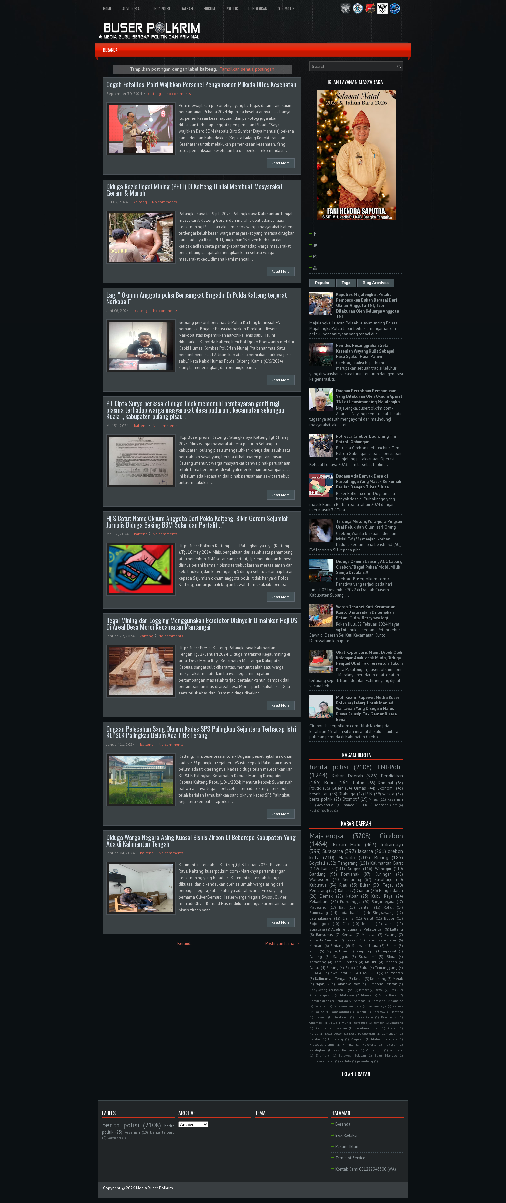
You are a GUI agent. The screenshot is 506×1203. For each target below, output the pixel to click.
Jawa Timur (338, 1022)
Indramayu (391, 844)
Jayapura (360, 1022)
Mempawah (387, 951)
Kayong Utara (337, 951)
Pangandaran (391, 890)
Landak (314, 1039)
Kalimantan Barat (386, 863)
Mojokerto (369, 1044)
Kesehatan (319, 794)
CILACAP (316, 973)
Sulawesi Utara (365, 945)
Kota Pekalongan (362, 1033)
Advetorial (325, 804)
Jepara (367, 923)
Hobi (312, 810)
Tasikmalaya (377, 1006)
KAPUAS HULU (366, 973)
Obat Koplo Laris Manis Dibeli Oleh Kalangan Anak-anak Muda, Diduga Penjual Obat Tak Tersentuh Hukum (369, 658)
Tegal (388, 885)
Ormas (360, 788)
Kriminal (385, 783)
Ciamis (347, 918)
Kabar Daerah (347, 775)
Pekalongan (374, 929)
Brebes (364, 989)
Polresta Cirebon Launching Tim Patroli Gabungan (366, 439)
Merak (398, 978)
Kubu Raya (382, 896)
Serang (332, 967)
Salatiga (341, 1000)
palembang (365, 1061)
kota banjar (350, 912)
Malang (390, 934)
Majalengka (326, 835)
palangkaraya (320, 918)
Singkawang (383, 912)
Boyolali (317, 863)
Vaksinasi (114, 1138)
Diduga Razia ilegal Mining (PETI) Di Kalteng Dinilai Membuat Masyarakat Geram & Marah (194, 189)
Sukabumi (367, 956)
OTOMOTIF (286, 8)
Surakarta (332, 851)
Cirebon (391, 835)
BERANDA (110, 49)
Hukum (359, 783)
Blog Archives (376, 283)
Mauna (366, 995)
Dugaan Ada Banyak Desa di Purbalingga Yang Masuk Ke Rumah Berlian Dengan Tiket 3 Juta (368, 481)
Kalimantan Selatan (331, 1028)
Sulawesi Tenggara (347, 1006)
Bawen (320, 1017)
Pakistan (390, 1044)
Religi (330, 782)
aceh (389, 923)
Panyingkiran (319, 1000)
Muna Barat (388, 995)
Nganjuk (322, 984)
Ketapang (378, 978)
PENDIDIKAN (257, 8)
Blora (391, 956)
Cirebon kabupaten (380, 940)
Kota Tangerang (321, 995)
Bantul (361, 1011)
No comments (178, 93)
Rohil (342, 890)
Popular (322, 283)
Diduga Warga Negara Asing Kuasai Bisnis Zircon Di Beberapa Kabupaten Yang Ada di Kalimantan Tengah (201, 840)
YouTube (327, 810)
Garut (368, 918)
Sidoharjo (396, 1050)
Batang (397, 1011)
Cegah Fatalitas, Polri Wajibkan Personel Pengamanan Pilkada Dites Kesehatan (201, 84)
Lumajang (335, 1039)
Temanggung (386, 967)
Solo (349, 967)
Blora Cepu (364, 1017)
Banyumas (324, 934)
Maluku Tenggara (384, 1039)
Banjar (327, 868)
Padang (315, 956)
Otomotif (350, 799)
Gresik (394, 989)
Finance (347, 804)
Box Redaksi (346, 1135)
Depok (379, 989)
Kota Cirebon (345, 962)
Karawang (317, 962)
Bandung (317, 874)
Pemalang (318, 890)
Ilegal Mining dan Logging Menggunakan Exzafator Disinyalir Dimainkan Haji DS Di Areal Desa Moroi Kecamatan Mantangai (201, 623)
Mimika (348, 1044)
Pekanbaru (319, 901)
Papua (314, 967)
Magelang (317, 907)
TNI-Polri (390, 767)
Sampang (378, 1000)
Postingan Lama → (282, 943)
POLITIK (232, 8)
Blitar (365, 885)
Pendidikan (392, 775)
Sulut (364, 967)
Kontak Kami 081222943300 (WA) (365, 1169)
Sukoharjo (383, 879)
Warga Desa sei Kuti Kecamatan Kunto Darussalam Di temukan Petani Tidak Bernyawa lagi (365, 612)
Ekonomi (386, 788)
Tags (346, 283)
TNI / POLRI (161, 8)
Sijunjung (323, 1055)
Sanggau (340, 956)
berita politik (320, 799)
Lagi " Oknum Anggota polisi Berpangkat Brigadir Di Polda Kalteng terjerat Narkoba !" (196, 298)
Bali (342, 907)
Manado (346, 857)
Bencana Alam (386, 804)
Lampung (363, 951)
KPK (364, 804)
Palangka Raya (348, 984)
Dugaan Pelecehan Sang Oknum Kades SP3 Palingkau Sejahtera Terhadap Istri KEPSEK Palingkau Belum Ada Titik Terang (201, 731)
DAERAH (187, 8)
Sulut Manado (385, 1055)
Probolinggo (374, 1050)
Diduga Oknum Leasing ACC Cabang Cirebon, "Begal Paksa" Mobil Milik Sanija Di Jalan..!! (369, 567)
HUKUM (209, 8)
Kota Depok (333, 1033)
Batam (391, 945)
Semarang (352, 879)
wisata (388, 794)
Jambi (314, 951)
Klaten (392, 1028)
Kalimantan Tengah (331, 978)
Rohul (388, 907)
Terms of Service (350, 1158)
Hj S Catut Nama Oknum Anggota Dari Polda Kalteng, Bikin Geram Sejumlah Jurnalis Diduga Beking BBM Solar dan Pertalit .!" (197, 521)
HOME (107, 8)
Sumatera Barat (321, 1061)
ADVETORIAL (131, 8)
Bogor (389, 918)
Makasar (369, 934)
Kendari (315, 945)
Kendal (347, 934)
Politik (315, 788)
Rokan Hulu (347, 844)
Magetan (357, 1039)
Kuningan (383, 874)
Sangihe (397, 1000)
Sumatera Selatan (382, 984)
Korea (313, 1033)
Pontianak (350, 874)
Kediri (359, 978)
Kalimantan (393, 973)
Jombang (396, 1022)
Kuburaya (318, 885)
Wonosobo (319, 879)
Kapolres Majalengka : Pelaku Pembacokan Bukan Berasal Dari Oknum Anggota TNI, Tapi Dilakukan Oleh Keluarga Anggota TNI (367, 305)
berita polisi (329, 767)
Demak (326, 896)
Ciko (346, 923)
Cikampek (316, 1022)
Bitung (381, 857)
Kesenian (395, 799)
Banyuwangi (318, 989)
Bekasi (351, 940)
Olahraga (347, 794)
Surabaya (317, 929)
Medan (391, 962)
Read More (280, 162)
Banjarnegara (383, 901)
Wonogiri (383, 868)
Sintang (337, 945)
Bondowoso (389, 1017)
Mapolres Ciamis (321, 1044)
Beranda (185, 943)
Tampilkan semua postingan (247, 69)
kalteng (154, 93)
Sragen (354, 868)
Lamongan (390, 1033)
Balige (319, 1011)
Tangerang (348, 863)
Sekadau (321, 1006)
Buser (337, 788)
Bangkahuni (340, 1011)
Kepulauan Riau (367, 1028)
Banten (365, 907)
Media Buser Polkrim (154, 1188)
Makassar (347, 995)
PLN (368, 794)
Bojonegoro (319, 923)
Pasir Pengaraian (346, 1050)
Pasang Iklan (346, 1146)
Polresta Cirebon (323, 940)
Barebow (378, 1011)
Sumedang (318, 912)
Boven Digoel (343, 989)
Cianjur (363, 890)
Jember (379, 1022)
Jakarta (365, 851)
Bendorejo (341, 1017)
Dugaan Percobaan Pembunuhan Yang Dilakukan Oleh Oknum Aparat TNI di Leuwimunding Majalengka (369, 396)
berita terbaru (162, 1132)
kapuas (398, 1006)
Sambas (359, 1000)
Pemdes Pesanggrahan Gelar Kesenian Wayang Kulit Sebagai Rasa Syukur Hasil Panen (365, 351)
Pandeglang (318, 1050)
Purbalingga (350, 901)
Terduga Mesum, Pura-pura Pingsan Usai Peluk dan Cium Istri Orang (369, 524)
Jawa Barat (338, 973)
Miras (373, 799)
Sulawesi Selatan (352, 1055)
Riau (343, 885)
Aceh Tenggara (344, 929)
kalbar (352, 896)
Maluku (371, 962)
